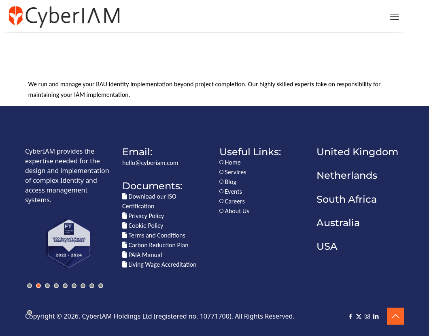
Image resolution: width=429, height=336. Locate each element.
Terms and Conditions (153, 235)
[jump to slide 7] (83, 285)
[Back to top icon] (395, 316)
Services (232, 172)
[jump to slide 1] (29, 285)
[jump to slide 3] (47, 285)
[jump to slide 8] (91, 285)
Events (230, 191)
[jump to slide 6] (74, 285)
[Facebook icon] (350, 316)
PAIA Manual (142, 255)
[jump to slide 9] (100, 285)
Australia (338, 223)
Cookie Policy (142, 225)
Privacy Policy (143, 216)
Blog (227, 182)
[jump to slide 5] (65, 285)
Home (230, 162)
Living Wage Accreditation (159, 264)
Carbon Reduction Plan (155, 245)
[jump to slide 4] (56, 285)
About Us (234, 211)
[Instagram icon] (367, 316)
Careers (232, 201)
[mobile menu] (394, 16)
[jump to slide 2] (38, 285)
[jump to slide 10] (29, 312)
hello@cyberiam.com (150, 163)
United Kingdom (357, 152)
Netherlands (346, 175)
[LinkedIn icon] (376, 316)
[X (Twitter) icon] (359, 316)
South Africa (346, 199)
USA (327, 246)
